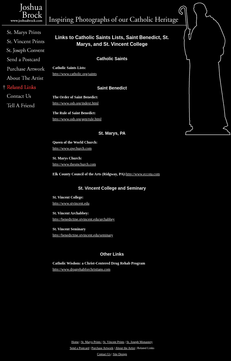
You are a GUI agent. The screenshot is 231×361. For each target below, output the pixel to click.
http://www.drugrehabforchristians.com (81, 269)
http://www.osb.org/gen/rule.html (77, 119)
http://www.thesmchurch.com (74, 164)
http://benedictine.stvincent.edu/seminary (83, 235)
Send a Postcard (79, 348)
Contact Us (104, 354)
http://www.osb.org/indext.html (76, 103)
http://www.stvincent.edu (71, 203)
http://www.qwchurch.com (72, 148)
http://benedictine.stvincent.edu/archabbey (84, 219)
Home (75, 342)
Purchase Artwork (102, 348)
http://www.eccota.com (143, 174)
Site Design (120, 354)
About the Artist (125, 348)
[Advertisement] (23, 206)
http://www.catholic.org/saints (75, 74)
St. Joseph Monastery (140, 342)
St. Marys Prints (91, 342)
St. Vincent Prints (113, 342)
